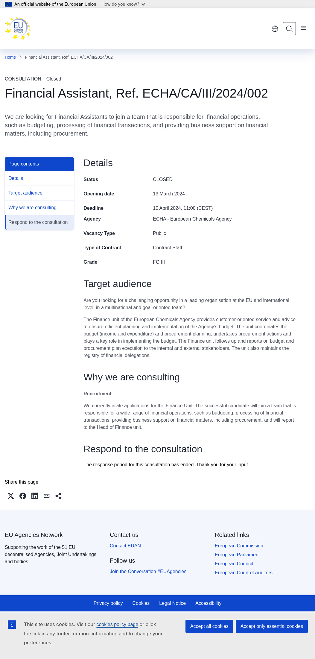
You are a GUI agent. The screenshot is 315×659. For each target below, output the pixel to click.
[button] (11, 496)
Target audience (25, 192)
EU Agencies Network (34, 535)
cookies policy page (117, 624)
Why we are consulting (32, 207)
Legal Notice (172, 603)
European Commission (239, 545)
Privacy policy (108, 603)
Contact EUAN (125, 545)
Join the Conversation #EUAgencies (148, 571)
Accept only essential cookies (272, 626)
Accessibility (208, 603)
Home (10, 57)
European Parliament (237, 554)
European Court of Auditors (244, 572)
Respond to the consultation (38, 222)
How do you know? (123, 4)
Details (15, 178)
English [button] (275, 28)
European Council (234, 563)
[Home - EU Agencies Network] (18, 29)
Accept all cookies (209, 626)
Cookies (141, 603)
